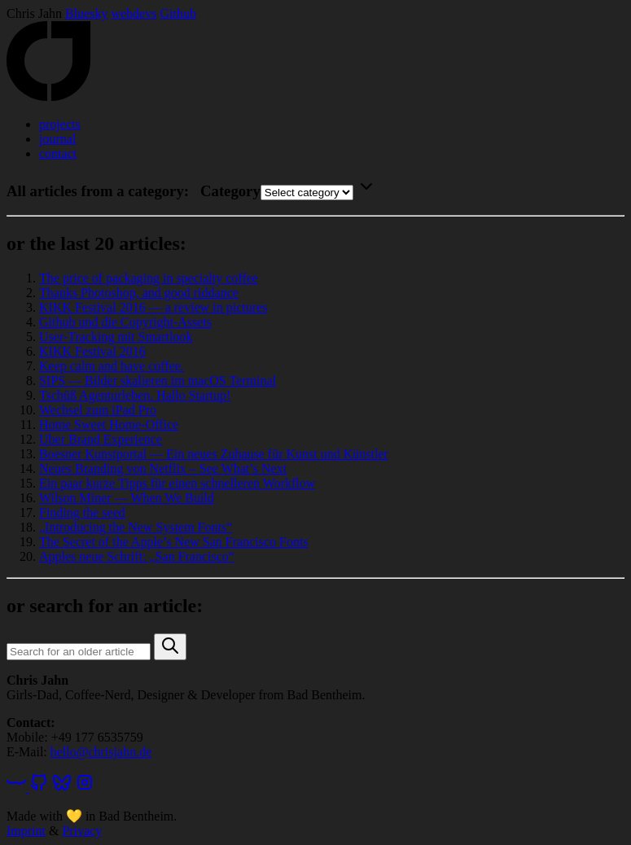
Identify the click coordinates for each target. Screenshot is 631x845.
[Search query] (79, 651)
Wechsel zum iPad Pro (97, 410)
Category (230, 190)
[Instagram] (84, 788)
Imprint (26, 831)
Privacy (82, 831)
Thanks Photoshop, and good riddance (139, 293)
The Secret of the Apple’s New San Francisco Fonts (174, 542)
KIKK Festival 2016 (92, 351)
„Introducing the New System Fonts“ (135, 527)
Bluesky (86, 13)
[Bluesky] (62, 788)
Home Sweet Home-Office (108, 424)
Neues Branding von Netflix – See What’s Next (163, 468)
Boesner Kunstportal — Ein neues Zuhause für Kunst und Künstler (213, 454)
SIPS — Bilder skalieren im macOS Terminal (157, 380)
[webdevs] (18, 788)
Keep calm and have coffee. (111, 366)
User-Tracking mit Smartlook (115, 337)
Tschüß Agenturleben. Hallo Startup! (134, 395)
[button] (170, 646)
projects (60, 124)
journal (57, 139)
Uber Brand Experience (100, 439)
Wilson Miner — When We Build (126, 498)
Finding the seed (82, 512)
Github (177, 13)
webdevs (133, 13)
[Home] (48, 96)
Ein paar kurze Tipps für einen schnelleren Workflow (177, 483)
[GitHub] (39, 788)
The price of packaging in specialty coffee (148, 278)
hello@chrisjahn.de (100, 752)
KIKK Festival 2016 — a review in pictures (153, 307)
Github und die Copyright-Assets (125, 322)
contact (58, 153)
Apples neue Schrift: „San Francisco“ (136, 556)
